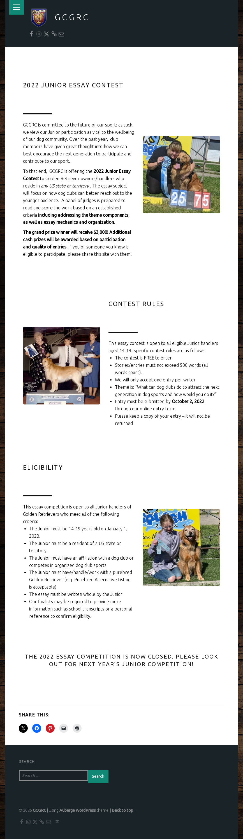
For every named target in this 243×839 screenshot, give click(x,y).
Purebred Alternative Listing (102, 579)
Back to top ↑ (124, 810)
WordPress (86, 810)
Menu (16, 7)
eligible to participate (44, 254)
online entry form (157, 408)
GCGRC (72, 17)
